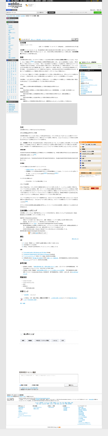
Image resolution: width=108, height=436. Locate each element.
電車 (9, 30)
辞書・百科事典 (16, 15)
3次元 (82, 81)
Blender (22, 214)
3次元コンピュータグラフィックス (89, 85)
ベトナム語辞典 (82, 419)
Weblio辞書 (91, 399)
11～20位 (88, 144)
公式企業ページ (67, 407)
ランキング (44, 39)
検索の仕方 (21, 408)
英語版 (35, 223)
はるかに (84, 167)
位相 (36, 97)
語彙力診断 (11, 109)
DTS (24, 284)
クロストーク (69, 197)
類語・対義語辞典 (15, 0)
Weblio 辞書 (94, 0)
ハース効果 (62, 90)
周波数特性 (37, 93)
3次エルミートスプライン (87, 79)
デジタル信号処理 (32, 81)
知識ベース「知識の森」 (53, 258)
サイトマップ (21, 414)
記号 (8, 99)
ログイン (88, 0)
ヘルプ (100, 0)
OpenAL (25, 221)
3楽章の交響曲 (84, 78)
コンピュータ (11, 28)
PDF (57, 266)
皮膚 (42, 243)
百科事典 (23, 15)
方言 (9, 55)
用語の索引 (38, 39)
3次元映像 (83, 93)
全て (8, 23)
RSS (59, 427)
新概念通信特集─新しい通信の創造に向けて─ (44, 266)
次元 (50, 50)
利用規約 (20, 411)
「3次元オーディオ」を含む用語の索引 (29, 388)
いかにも (55, 340)
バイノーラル (23, 187)
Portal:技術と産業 (32, 299)
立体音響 (26, 294)
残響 (24, 101)
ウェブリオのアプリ (38, 407)
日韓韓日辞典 (38, 0)
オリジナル (26, 259)
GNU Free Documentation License (43, 398)
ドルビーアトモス (27, 280)
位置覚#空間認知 (47, 62)
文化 (9, 41)
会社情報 (65, 408)
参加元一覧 (99, 9)
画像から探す (36, 408)
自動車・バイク (11, 32)
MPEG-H (25, 286)
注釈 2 (45, 173)
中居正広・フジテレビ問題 (42, 340)
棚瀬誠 (30, 340)
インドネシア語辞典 (83, 417)
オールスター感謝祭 (86, 160)
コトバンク (33, 294)
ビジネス (10, 25)
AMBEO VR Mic (30, 169)
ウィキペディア (25, 39)
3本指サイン (84, 76)
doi (71, 272)
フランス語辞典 (82, 415)
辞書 (8, 0)
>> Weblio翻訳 (98, 173)
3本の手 (83, 72)
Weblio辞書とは (22, 407)
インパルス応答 (59, 101)
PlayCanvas (84, 67)
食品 (9, 52)
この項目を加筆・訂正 (56, 298)
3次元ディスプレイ (85, 86)
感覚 (45, 243)
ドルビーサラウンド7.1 (28, 282)
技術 (34, 298)
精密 (23, 340)
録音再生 (42, 50)
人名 (9, 54)
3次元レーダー (84, 88)
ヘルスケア (10, 45)
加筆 (37, 233)
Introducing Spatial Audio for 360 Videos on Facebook (37, 254)
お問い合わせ (51, 407)
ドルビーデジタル (62, 137)
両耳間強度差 (38, 86)
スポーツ (10, 48)
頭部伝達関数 (65, 93)
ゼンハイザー (38, 169)
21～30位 (93, 144)
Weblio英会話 (12, 106)
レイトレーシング (51, 225)
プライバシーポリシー (23, 412)
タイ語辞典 (81, 418)
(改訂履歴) (37, 399)
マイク (47, 169)
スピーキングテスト (13, 111)
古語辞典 (44, 0)
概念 (83, 163)
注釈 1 (32, 61)
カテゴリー (49, 39)
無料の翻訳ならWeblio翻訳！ (31, 5)
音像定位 (49, 86)
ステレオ (43, 135)
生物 (9, 50)
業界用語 (10, 27)
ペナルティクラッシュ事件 (88, 153)
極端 (83, 165)
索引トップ (33, 39)
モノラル (59, 142)
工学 (31, 298)
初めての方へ (93, 9)
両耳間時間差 (55, 90)
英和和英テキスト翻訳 (27, 372)
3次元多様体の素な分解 (86, 91)
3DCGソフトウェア (60, 213)
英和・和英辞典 (23, 0)
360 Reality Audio (30, 288)
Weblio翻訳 (81, 411)
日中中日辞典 (31, 0)
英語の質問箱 (12, 107)
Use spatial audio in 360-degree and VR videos (35, 252)
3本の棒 (83, 74)
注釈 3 (56, 173)
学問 (9, 39)
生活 (9, 43)
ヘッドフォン (64, 187)
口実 (63, 340)
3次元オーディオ (24, 44)
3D (81, 65)
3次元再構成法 (84, 90)
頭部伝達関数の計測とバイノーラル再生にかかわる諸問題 (50, 270)
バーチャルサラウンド (29, 256)
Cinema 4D (70, 213)
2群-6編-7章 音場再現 (38, 258)
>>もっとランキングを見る (95, 169)
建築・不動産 (11, 37)
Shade (75, 213)
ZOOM (36, 171)
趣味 (9, 46)
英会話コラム (12, 104)
